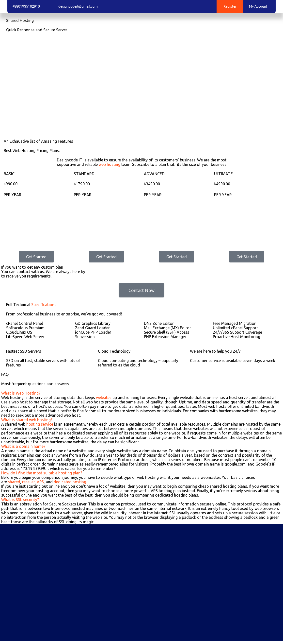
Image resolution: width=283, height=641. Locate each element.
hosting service (39, 424)
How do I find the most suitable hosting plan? (41, 473)
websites (103, 397)
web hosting (109, 164)
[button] (141, 393)
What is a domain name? (23, 446)
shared (14, 482)
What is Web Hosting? (20, 393)
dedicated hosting (70, 482)
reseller (28, 482)
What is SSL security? (20, 499)
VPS (40, 482)
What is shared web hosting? (26, 419)
